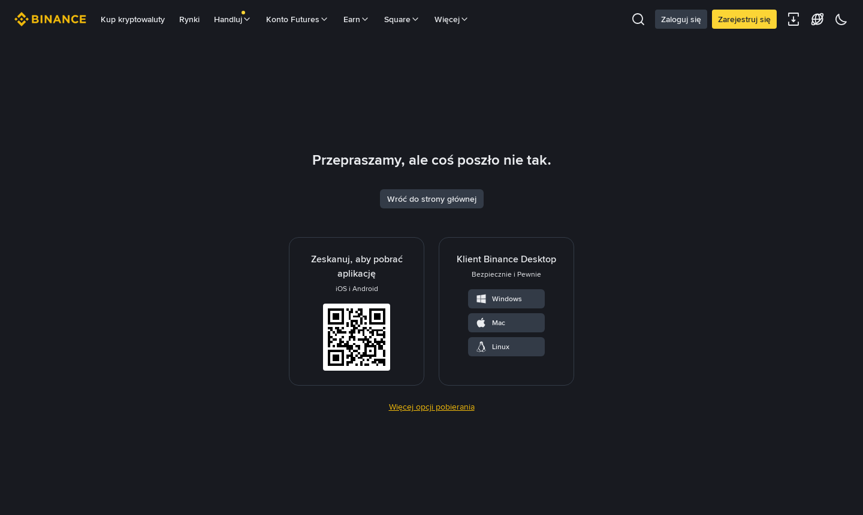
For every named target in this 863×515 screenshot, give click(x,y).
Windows (498, 377)
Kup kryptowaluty (133, 19)
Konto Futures (297, 19)
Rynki (189, 19)
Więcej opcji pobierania (432, 484)
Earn (356, 19)
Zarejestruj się (744, 19)
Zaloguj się (681, 19)
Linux (492, 425)
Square (402, 19)
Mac (490, 401)
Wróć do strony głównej (431, 276)
